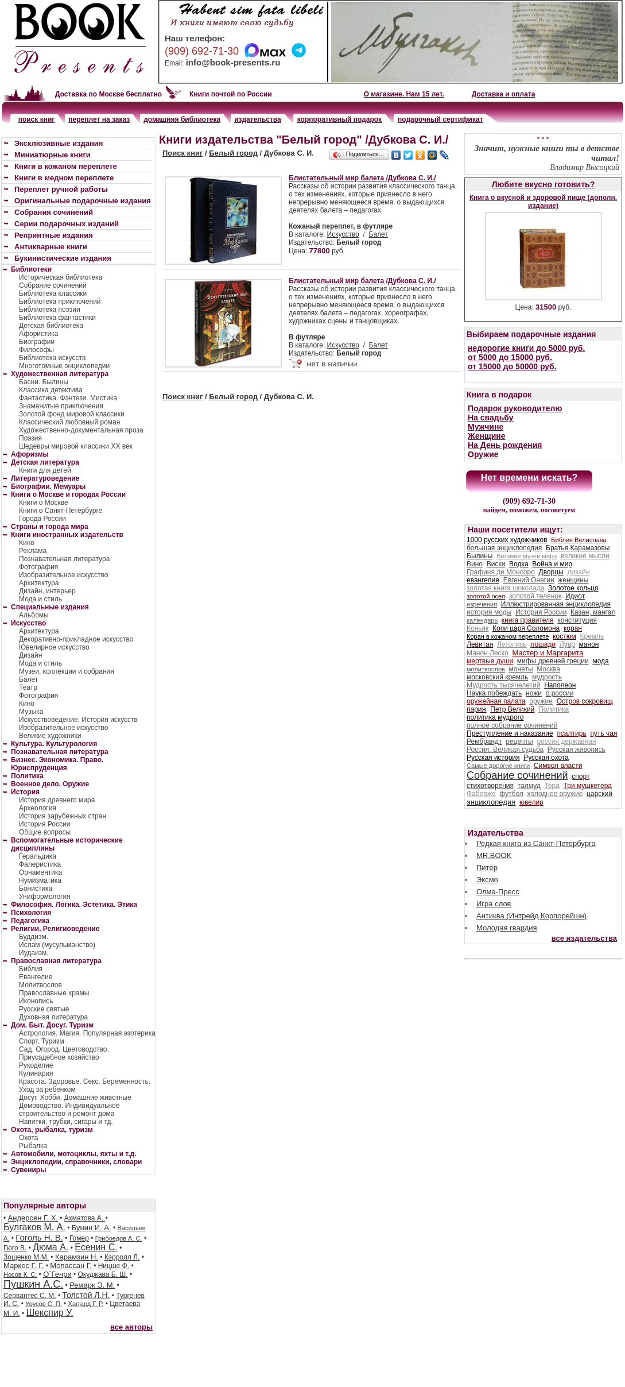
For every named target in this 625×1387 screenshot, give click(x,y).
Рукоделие (36, 1065)
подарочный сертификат (440, 119)
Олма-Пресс (497, 891)
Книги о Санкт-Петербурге (60, 511)
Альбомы (34, 615)
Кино (26, 543)
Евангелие (35, 977)
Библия (30, 969)
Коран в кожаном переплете (508, 636)
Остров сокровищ (585, 701)
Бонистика (35, 888)
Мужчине (485, 426)
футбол (511, 794)
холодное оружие (555, 794)
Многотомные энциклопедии (64, 366)
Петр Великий (512, 709)
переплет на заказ (99, 119)
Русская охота (546, 758)
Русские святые (44, 1009)
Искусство (343, 234)
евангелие (483, 580)
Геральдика (37, 856)
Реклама (32, 551)
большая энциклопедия (504, 548)
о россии (560, 693)
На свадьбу (491, 417)
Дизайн (30, 655)
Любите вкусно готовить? (543, 184)
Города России (42, 519)
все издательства (584, 938)
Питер (487, 867)
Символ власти (558, 766)
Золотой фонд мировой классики (72, 414)
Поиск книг (182, 153)
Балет (378, 234)
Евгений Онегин (528, 580)
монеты (521, 669)
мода (600, 661)
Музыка (31, 712)
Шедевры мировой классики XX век (76, 446)
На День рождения (505, 445)
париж (477, 709)
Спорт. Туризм (41, 1041)
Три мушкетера (588, 786)
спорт (580, 776)
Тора (551, 786)
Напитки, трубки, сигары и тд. (66, 1122)
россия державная (566, 741)
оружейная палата (496, 701)
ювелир (531, 802)
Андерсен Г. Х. (33, 1218)
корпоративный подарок (339, 119)
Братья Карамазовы (578, 548)
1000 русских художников (507, 540)
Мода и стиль (40, 599)
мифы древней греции (553, 661)
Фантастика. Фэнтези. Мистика (68, 398)
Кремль (592, 636)
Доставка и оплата (503, 94)
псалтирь (571, 733)
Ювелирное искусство (54, 647)
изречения (482, 604)
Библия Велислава (578, 539)
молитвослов (486, 669)
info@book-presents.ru (233, 62)
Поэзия (30, 438)
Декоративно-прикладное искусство (76, 639)
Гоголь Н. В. (39, 1237)
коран (573, 628)
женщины (573, 580)
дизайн (578, 572)
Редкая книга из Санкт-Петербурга (536, 843)
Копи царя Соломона (526, 628)
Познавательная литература (64, 559)
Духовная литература (53, 1017)
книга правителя (528, 620)
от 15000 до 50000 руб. (512, 366)
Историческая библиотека (60, 277)
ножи (534, 693)
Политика (553, 709)
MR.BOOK (493, 855)
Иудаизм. (34, 953)
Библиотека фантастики (57, 318)
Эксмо (487, 879)
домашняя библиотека (181, 119)
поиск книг (36, 119)
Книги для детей (45, 470)
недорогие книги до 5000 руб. (526, 348)
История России (44, 824)
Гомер (79, 1238)
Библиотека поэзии (49, 310)
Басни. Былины (43, 382)
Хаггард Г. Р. (86, 1303)
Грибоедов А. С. (118, 1238)
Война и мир (552, 564)
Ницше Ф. (113, 1266)
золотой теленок (535, 596)
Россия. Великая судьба (505, 749)
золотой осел (486, 596)
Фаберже (481, 794)
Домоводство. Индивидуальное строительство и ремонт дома (69, 1110)
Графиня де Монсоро (501, 572)
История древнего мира (57, 800)
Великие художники (50, 736)
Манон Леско (487, 653)
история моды (489, 612)
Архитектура (39, 583)
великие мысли (585, 556)
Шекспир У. (49, 1313)
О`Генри (57, 1274)
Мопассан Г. (71, 1265)
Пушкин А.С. (33, 1284)
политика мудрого (495, 717)
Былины (479, 556)
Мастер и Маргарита (547, 652)
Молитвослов (40, 985)
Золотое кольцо (573, 588)
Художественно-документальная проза (81, 430)
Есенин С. (96, 1247)
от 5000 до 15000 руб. (510, 357)
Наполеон (560, 685)
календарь (482, 620)
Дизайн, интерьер (47, 591)
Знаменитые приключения (61, 406)
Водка (519, 564)
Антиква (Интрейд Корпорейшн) (531, 915)
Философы (36, 350)
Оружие (483, 454)
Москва (548, 669)
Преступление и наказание (510, 733)
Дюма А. (50, 1247)
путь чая (603, 733)
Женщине (487, 436)
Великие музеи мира (526, 556)
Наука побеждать (494, 693)
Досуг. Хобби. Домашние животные (75, 1098)
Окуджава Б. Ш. (103, 1274)
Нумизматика (40, 880)
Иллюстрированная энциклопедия (556, 604)
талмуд (529, 786)
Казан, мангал (592, 612)
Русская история (493, 758)
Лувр (567, 644)
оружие (541, 701)
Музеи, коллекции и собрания (66, 671)
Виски (496, 564)
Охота (28, 1138)
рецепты (519, 741)
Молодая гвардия (506, 928)
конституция (577, 620)
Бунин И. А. (91, 1227)
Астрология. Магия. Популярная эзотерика (87, 1033)
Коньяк (477, 628)
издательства (257, 119)
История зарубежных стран (62, 816)
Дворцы (551, 572)
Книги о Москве (43, 503)
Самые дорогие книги (498, 765)
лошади (543, 644)
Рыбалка (33, 1146)
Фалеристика (40, 864)
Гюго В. (14, 1248)
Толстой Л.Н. (86, 1295)
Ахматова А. (85, 1218)
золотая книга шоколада (505, 588)
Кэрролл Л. (121, 1257)
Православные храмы (54, 993)
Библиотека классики (53, 293)
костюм (564, 636)
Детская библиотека (51, 326)
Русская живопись (576, 749)
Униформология (45, 897)
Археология (37, 808)
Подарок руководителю (515, 408)
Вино (475, 564)
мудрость (547, 677)
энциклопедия (491, 802)
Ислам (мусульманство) (57, 945)
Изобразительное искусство (63, 575)
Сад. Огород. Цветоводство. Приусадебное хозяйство (64, 1053)
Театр (28, 687)
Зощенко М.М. (26, 1257)
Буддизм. (33, 937)
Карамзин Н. (76, 1257)
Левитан (480, 644)
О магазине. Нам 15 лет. (404, 94)
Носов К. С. (20, 1274)
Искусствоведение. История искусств (78, 720)
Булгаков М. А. (34, 1227)
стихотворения (490, 786)
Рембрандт (484, 741)
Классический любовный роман (69, 422)
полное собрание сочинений (512, 725)
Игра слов (493, 903)
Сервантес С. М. (29, 1296)
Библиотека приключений (60, 302)
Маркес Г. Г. (23, 1265)
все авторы (131, 1327)
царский (599, 794)
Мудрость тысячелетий (504, 685)
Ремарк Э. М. (92, 1285)
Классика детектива (51, 390)
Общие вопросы (45, 832)
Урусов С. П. (43, 1303)
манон (589, 644)
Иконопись (36, 1001)
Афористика (38, 334)
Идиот (575, 596)
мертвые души (490, 661)
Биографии (37, 342)
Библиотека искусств (52, 358)
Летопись (512, 644)
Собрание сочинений (53, 285)
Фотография (38, 567)
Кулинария (36, 1073)
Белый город (233, 153)
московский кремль (497, 677)
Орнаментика (40, 872)
